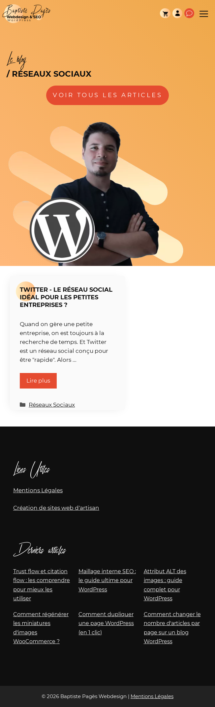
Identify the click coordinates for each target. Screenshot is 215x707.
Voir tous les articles (107, 95)
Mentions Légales (38, 490)
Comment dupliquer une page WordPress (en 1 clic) (106, 623)
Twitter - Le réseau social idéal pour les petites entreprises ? (66, 297)
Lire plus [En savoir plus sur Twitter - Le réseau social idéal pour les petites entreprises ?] (38, 380)
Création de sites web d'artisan (56, 507)
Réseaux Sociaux (52, 404)
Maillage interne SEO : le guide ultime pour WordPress (107, 580)
